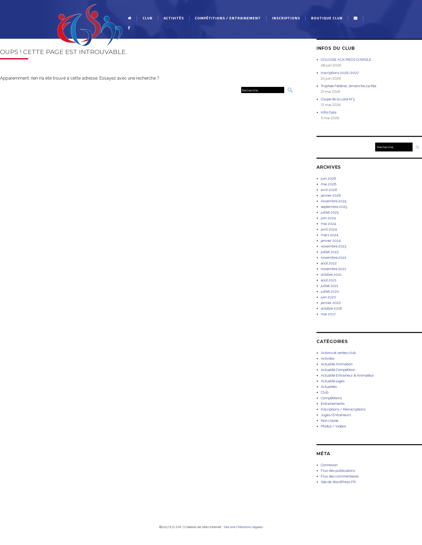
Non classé (329, 421)
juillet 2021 (329, 286)
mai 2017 (328, 314)
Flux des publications (338, 471)
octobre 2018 (331, 308)
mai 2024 (328, 224)
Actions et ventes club (338, 353)
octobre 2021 (331, 274)
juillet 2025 (330, 212)
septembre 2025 (334, 207)
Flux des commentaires (340, 476)
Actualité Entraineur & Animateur (347, 375)
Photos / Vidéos (333, 426)
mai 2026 (328, 184)
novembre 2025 (333, 201)
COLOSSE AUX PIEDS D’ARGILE (346, 60)
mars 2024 (329, 235)
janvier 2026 (331, 195)
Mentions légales (250, 527)
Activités (174, 18)
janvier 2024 (331, 241)
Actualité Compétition (338, 370)
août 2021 (328, 280)
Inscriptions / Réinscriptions (343, 409)
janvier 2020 (331, 303)
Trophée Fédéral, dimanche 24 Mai (348, 86)
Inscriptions (286, 18)
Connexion (329, 465)
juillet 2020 (330, 291)
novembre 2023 (333, 246)
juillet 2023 (330, 252)
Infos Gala (328, 112)
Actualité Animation (337, 364)
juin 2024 (328, 218)
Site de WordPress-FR (338, 482)
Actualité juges (332, 381)
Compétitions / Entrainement (228, 18)
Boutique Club (327, 18)
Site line (229, 527)
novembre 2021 (333, 269)
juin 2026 (328, 178)
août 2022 (329, 263)
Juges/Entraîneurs (336, 415)
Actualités (329, 387)
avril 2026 (329, 190)
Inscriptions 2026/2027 (340, 73)
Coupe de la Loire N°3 (338, 99)
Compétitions (331, 398)
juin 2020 (328, 297)
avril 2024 (329, 229)
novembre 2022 (333, 258)
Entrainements (332, 404)
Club (148, 18)
